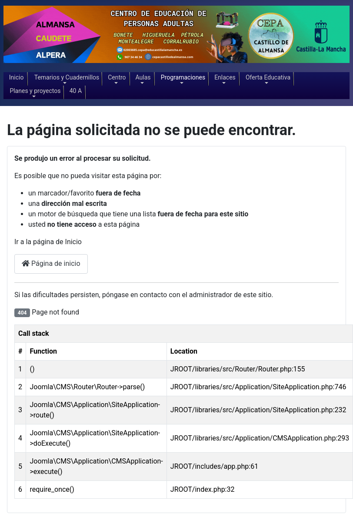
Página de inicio (51, 263)
